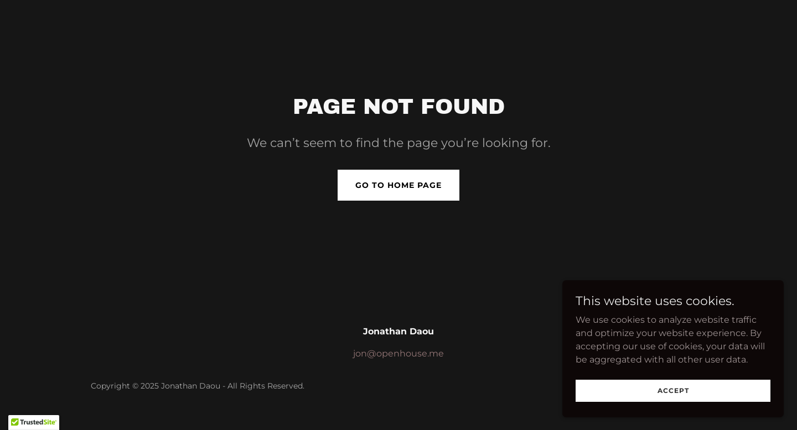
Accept (673, 413)
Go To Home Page (398, 185)
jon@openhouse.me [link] (398, 353)
